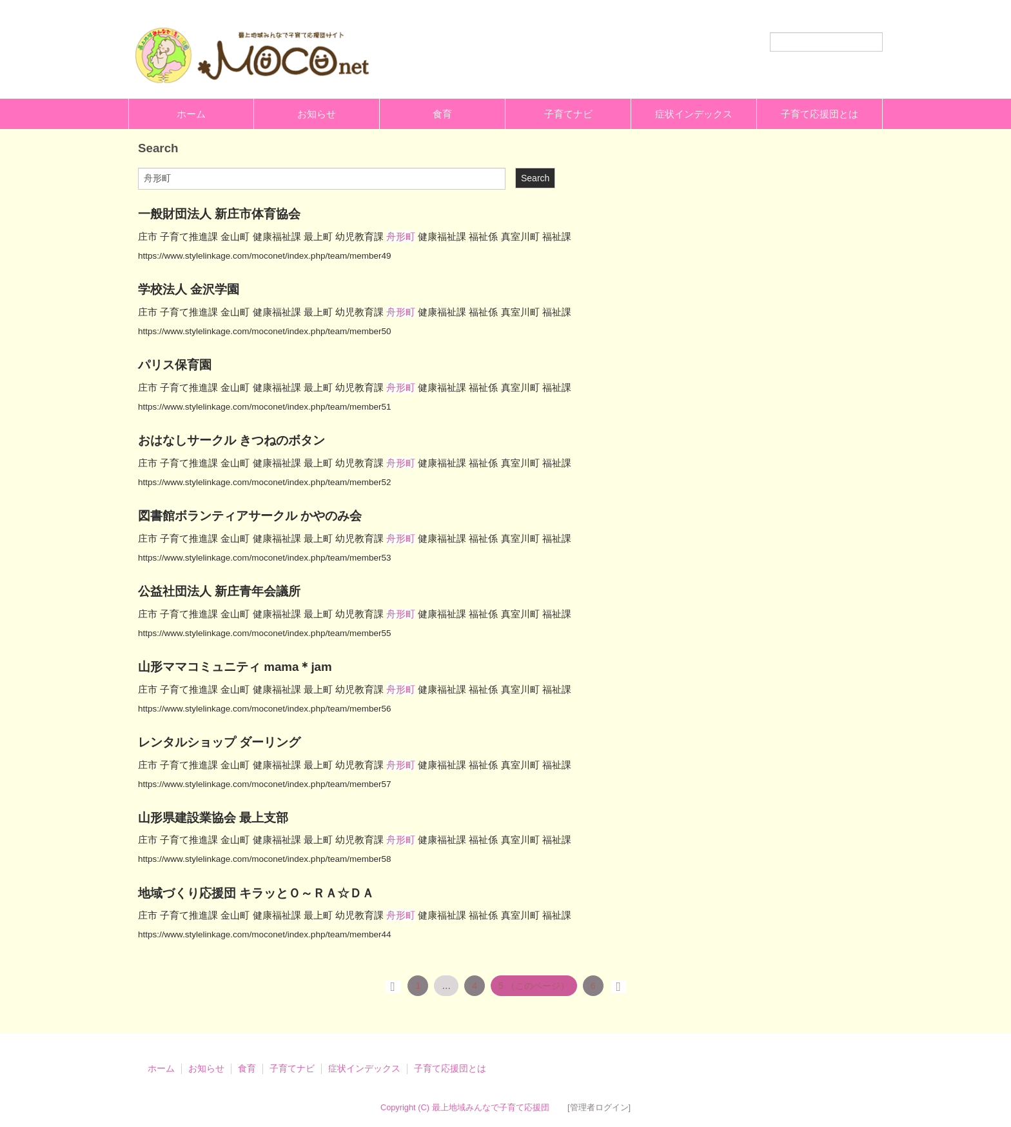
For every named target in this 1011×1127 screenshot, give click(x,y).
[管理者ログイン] (599, 1107)
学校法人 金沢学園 (188, 289)
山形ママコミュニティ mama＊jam (235, 666)
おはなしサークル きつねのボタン (231, 440)
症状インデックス (693, 113)
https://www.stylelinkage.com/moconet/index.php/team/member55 (264, 633)
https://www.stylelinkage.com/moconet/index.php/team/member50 (264, 331)
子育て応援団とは (819, 113)
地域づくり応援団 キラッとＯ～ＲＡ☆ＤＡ (256, 893)
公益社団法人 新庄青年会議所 (219, 591)
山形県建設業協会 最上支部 (213, 817)
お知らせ (316, 113)
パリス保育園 (174, 365)
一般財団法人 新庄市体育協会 (219, 214)
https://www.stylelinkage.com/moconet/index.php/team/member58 (264, 859)
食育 (442, 113)
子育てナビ (568, 113)
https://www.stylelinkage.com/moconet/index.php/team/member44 (264, 934)
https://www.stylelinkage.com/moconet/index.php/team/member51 (264, 407)
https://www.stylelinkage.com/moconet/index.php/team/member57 (264, 784)
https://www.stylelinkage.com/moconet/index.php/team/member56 (264, 708)
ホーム (191, 113)
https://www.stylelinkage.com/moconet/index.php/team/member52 (264, 482)
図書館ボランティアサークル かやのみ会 (250, 516)
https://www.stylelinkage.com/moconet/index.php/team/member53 (264, 558)
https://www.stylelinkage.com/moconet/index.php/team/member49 (264, 256)
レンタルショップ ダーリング (219, 742)
